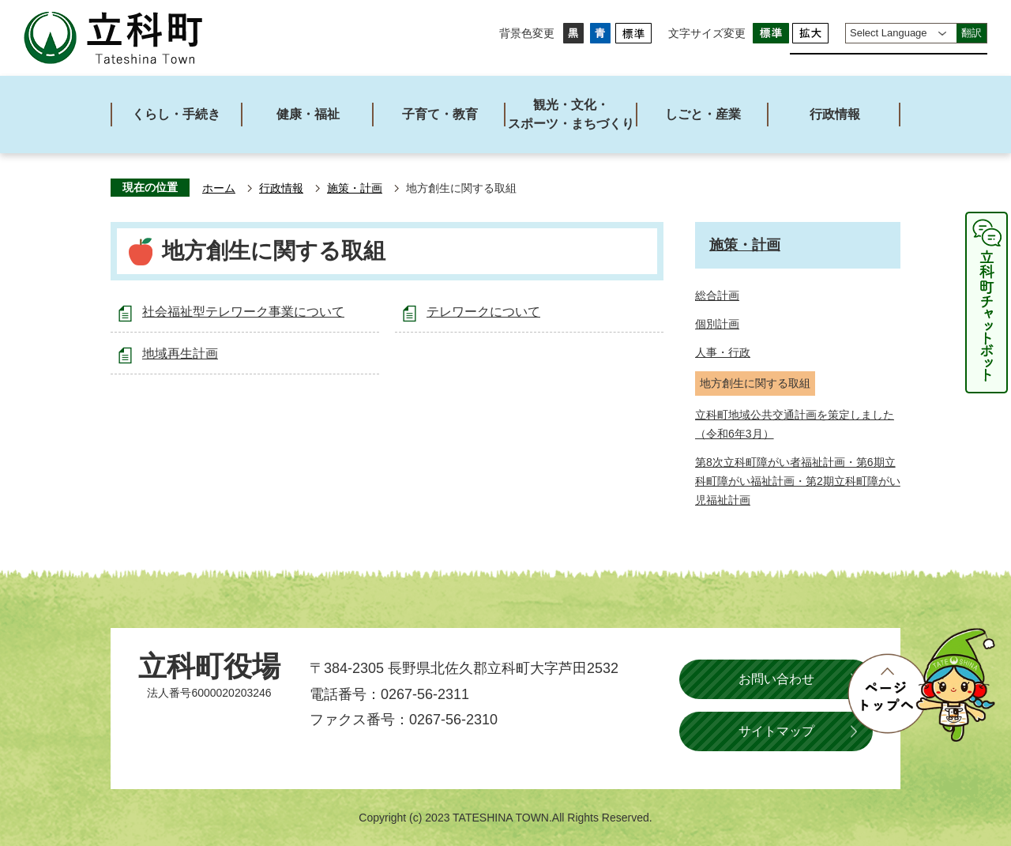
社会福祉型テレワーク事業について (243, 311)
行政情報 (281, 188)
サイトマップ (776, 731)
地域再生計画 (180, 353)
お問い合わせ (776, 679)
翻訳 (971, 33)
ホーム (218, 188)
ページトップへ (921, 685)
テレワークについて (483, 311)
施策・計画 (354, 188)
